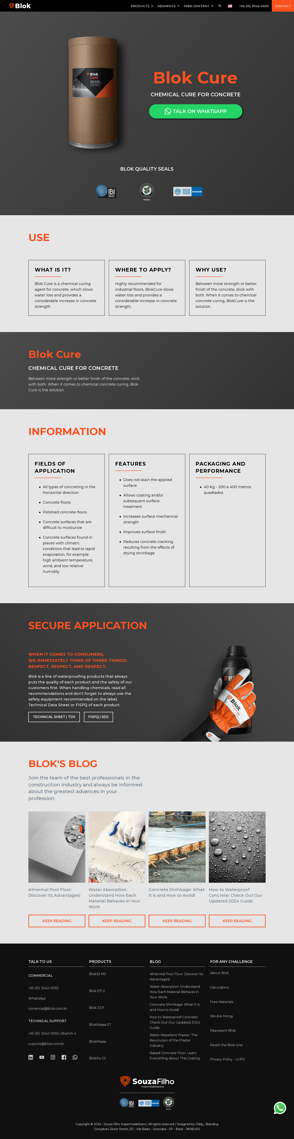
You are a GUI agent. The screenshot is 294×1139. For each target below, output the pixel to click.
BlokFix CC (97, 1058)
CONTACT (283, 6)
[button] (142, 6)
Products (100, 961)
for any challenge (231, 961)
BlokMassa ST (100, 1025)
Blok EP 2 (97, 991)
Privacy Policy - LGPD (227, 1059)
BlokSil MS (97, 974)
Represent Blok (223, 1031)
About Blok (219, 973)
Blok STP (96, 1008)
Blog (155, 961)
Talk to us (40, 961)
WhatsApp (37, 998)
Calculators (219, 987)
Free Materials (221, 1002)
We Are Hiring (221, 1016)
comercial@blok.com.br (47, 1009)
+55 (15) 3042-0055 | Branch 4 (52, 1033)
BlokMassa (97, 1042)
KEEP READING (56, 921)
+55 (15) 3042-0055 (254, 6)
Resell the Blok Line (226, 1045)
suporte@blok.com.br (46, 1044)
